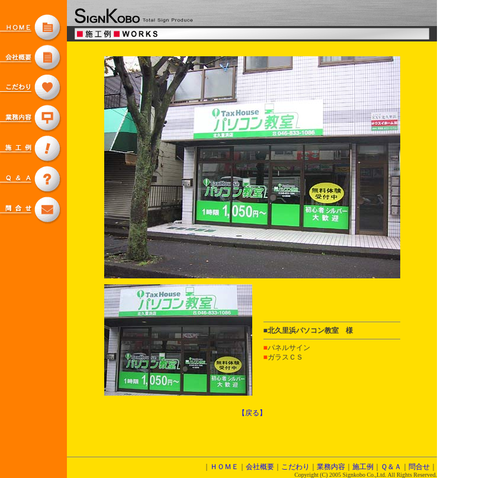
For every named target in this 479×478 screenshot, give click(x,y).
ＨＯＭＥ (224, 467)
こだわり (295, 467)
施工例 (363, 467)
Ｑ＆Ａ (391, 467)
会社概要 (260, 467)
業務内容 (331, 467)
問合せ (419, 467)
